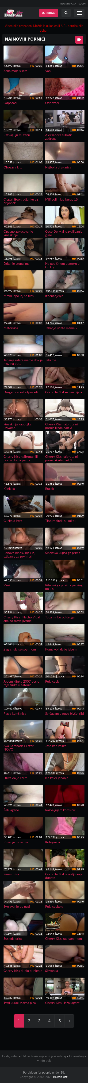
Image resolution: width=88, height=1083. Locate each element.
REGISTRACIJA (68, 3)
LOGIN (82, 3)
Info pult (45, 1060)
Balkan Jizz (60, 1077)
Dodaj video (10, 1056)
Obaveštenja (77, 1056)
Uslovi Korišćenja (33, 1056)
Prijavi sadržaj (57, 1056)
